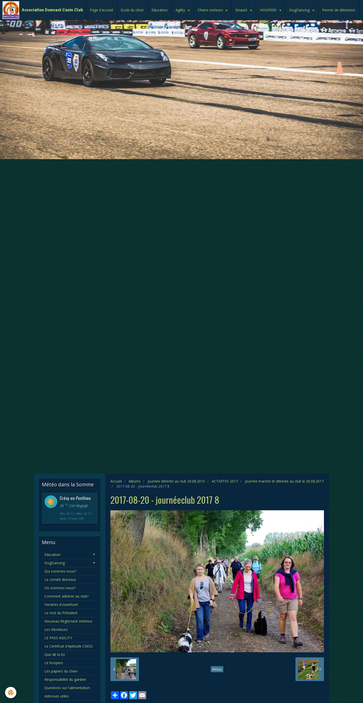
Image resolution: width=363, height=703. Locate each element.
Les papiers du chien (61, 671)
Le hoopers (53, 662)
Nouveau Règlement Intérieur (68, 621)
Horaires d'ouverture (61, 604)
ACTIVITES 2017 (225, 481)
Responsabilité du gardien (65, 679)
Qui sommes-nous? (60, 571)
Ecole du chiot (132, 10)
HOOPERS (269, 10)
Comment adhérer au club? (66, 596)
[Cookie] (10, 692)
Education (160, 10)
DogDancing (300, 10)
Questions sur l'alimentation (67, 687)
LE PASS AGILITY (58, 637)
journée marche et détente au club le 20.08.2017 (284, 481)
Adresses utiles (56, 696)
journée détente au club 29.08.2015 (176, 481)
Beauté (241, 10)
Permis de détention (338, 10)
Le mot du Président (61, 612)
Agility (180, 10)
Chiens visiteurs (211, 10)
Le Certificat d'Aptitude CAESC (68, 646)
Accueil (116, 481)
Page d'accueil (101, 10)
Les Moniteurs (56, 629)
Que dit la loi (54, 654)
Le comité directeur (60, 579)
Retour (217, 669)
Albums (135, 481)
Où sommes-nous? (59, 587)
